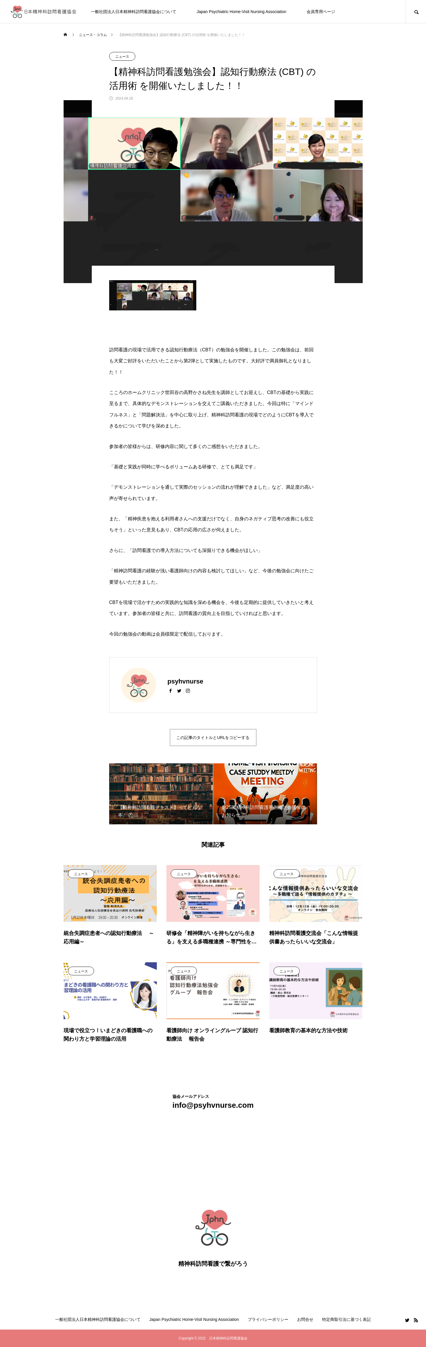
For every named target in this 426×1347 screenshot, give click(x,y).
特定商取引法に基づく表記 (346, 1319)
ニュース (122, 57)
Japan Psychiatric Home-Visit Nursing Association (241, 11)
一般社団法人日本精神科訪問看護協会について (133, 11)
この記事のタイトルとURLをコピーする (212, 737)
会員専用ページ (321, 11)
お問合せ (305, 1319)
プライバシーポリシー (268, 1319)
